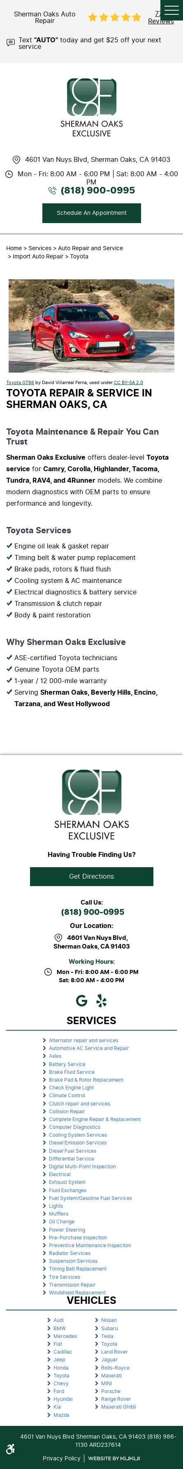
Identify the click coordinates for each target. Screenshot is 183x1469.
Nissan (109, 1320)
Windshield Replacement (77, 1292)
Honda (61, 1368)
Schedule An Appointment (92, 213)
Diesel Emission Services (78, 1143)
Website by (114, 1458)
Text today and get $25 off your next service (90, 42)
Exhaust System (67, 1182)
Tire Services (64, 1277)
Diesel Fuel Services (72, 1151)
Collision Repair (67, 1111)
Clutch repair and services (79, 1104)
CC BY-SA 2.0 (128, 382)
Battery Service (67, 1064)
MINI (106, 1383)
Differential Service (71, 1159)
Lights (56, 1206)
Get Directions (91, 876)
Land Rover (114, 1352)
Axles (55, 1056)
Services (39, 248)
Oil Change (61, 1221)
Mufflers (58, 1214)
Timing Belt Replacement (78, 1269)
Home (14, 248)
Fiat (57, 1344)
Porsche (110, 1391)
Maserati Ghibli (118, 1407)
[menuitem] (92, 1041)
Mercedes (65, 1336)
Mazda (61, 1415)
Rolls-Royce (115, 1368)
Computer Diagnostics (74, 1127)
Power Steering (67, 1230)
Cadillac (62, 1352)
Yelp (101, 1000)
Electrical (60, 1174)
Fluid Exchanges (67, 1190)
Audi (58, 1320)
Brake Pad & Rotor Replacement (86, 1080)
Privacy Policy (62, 1458)
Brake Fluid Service (72, 1072)
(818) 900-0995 (92, 912)
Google (82, 1000)
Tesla (107, 1336)
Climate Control (67, 1095)
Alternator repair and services (83, 1040)
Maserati (111, 1375)
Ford (58, 1391)
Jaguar (109, 1359)
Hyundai (63, 1399)
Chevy (61, 1383)
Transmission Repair (72, 1285)
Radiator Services (69, 1253)
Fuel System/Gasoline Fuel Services (90, 1198)
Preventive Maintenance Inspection (90, 1245)
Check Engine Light (71, 1087)
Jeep (59, 1359)
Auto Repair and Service (90, 248)
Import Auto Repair (38, 256)
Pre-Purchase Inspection (78, 1237)
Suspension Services (73, 1261)
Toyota (79, 256)
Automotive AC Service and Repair (89, 1048)
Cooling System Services (78, 1135)
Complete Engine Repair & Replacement (95, 1119)
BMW (59, 1328)
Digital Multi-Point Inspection (82, 1166)
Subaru (109, 1328)
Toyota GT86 (20, 382)
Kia (57, 1407)
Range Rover (116, 1399)
